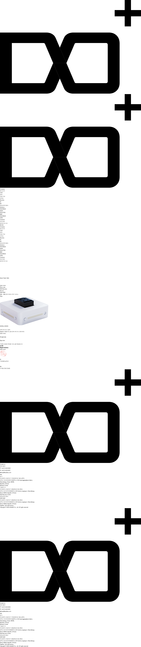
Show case (2, 287)
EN (2, 225)
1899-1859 (2, 498)
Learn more (3, 285)
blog (1, 296)
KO (1, 225)
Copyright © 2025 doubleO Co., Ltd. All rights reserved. (14, 507)
